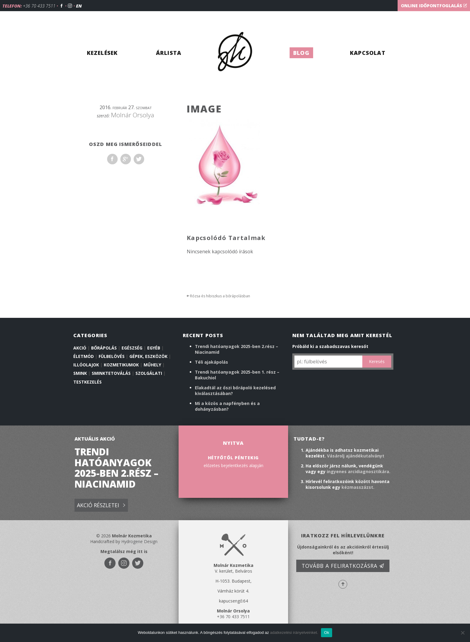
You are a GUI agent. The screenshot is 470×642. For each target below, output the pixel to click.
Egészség (132, 348)
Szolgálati (148, 373)
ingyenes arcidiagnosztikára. (358, 471)
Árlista (168, 52)
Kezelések (102, 52)
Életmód (83, 356)
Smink (80, 373)
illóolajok (86, 365)
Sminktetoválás (111, 373)
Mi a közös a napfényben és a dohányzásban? (227, 406)
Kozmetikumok (121, 365)
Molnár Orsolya (132, 115)
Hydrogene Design (139, 541)
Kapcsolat (368, 52)
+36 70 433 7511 (39, 6)
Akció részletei (101, 506)
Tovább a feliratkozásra (343, 565)
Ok (326, 632)
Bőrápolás (104, 348)
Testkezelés (87, 382)
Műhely (152, 365)
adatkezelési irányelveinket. (294, 632)
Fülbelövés (112, 356)
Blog (301, 52)
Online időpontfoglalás (434, 5)
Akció (79, 348)
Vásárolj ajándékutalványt (355, 456)
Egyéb (153, 348)
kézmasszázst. (357, 487)
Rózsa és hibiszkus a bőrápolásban (218, 296)
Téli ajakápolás (211, 362)
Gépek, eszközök (148, 356)
